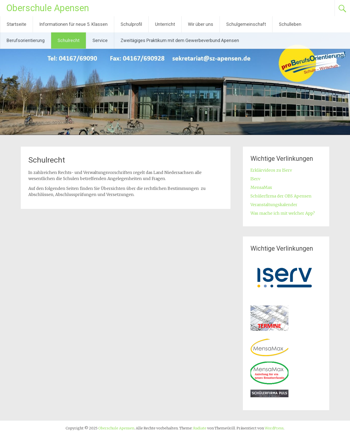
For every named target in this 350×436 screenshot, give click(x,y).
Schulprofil (131, 24)
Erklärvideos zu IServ (271, 170)
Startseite (16, 24)
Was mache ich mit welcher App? (282, 213)
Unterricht (165, 24)
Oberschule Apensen (47, 8)
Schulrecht (68, 40)
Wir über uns (200, 24)
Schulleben (290, 24)
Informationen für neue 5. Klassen (73, 24)
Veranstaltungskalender (273, 204)
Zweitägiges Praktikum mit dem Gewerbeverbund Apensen (180, 40)
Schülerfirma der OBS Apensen (281, 196)
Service (100, 40)
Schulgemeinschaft (246, 24)
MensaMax (261, 187)
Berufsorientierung (26, 40)
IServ (255, 178)
